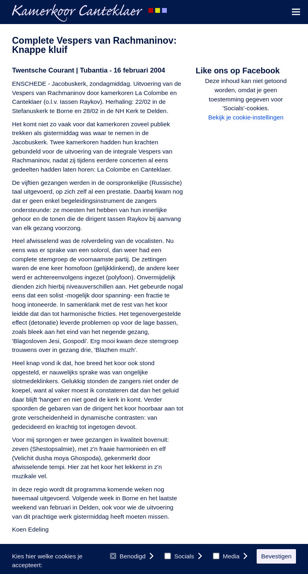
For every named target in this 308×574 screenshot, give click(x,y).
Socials (179, 556)
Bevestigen (276, 556)
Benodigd (128, 556)
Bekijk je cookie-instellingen (245, 117)
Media (226, 556)
